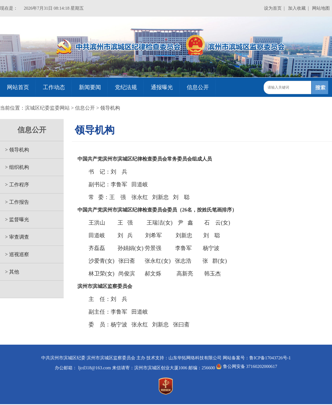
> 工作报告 (14, 202)
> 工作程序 (14, 184)
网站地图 (321, 8)
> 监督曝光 (14, 219)
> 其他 (9, 272)
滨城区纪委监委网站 (47, 108)
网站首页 (18, 87)
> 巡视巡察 (14, 254)
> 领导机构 (14, 150)
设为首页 (273, 8)
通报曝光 (162, 87)
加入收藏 (297, 8)
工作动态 (54, 87)
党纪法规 (126, 87)
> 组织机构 (14, 167)
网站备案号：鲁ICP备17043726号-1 (257, 357)
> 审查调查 (14, 237)
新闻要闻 (90, 87)
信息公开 (198, 87)
